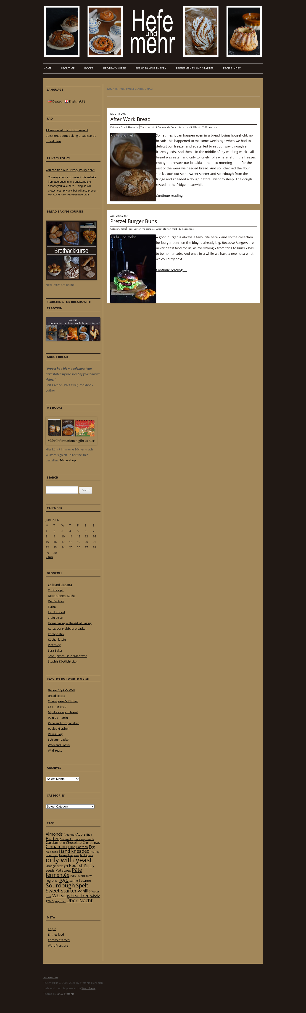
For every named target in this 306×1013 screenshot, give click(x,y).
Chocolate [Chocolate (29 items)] (74, 842)
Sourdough (164, 127)
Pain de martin (58, 718)
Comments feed (59, 940)
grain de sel (55, 618)
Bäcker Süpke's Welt (61, 690)
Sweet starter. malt (181, 127)
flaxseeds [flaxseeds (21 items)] (52, 852)
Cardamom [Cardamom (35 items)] (55, 842)
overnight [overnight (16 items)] (62, 866)
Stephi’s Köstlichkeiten (63, 661)
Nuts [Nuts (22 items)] (83, 855)
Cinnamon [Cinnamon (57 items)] (56, 847)
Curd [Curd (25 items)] (71, 847)
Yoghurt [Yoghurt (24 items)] (60, 901)
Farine (52, 607)
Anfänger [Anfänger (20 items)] (70, 835)
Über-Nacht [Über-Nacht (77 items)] (79, 900)
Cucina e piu (56, 590)
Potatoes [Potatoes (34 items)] (63, 870)
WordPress (88, 988)
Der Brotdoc (56, 601)
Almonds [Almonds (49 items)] (54, 834)
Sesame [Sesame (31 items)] (85, 880)
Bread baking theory (150, 68)
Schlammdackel (58, 739)
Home (47, 68)
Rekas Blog (55, 734)
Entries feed (56, 934)
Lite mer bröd (57, 707)
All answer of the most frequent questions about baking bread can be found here (71, 135)
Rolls (123, 228)
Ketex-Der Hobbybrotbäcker (67, 628)
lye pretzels (148, 228)
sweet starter (199, 173)
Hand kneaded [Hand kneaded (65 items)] (74, 851)
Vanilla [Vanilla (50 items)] (84, 891)
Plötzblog (54, 645)
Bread (124, 127)
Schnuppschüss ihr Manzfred (67, 656)
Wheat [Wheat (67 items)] (59, 895)
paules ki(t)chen (58, 728)
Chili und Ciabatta (60, 585)
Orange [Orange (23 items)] (51, 866)
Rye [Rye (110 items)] (64, 879)
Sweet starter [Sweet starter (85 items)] (61, 890)
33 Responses (209, 127)
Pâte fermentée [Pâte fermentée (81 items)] (64, 872)
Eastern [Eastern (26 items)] (82, 847)
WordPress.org (58, 945)
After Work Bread (130, 119)
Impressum (50, 977)
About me (68, 68)
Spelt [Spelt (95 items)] (82, 885)
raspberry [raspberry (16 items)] (86, 875)
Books (88, 68)
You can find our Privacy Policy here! (70, 170)
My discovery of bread (63, 712)
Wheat (196, 127)
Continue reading (171, 195)
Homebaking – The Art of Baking (70, 623)
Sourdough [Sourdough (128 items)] (60, 885)
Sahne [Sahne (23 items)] (73, 881)
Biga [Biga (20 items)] (89, 835)
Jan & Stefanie (65, 994)
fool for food (56, 612)
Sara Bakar (55, 650)
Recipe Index (232, 68)
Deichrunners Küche (61, 596)
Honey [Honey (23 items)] (95, 852)
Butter (137, 228)
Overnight (133, 127)
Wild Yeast (55, 750)
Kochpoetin (56, 634)
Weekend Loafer (59, 745)
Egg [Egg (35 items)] (92, 846)
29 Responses (186, 228)
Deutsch (55, 101)
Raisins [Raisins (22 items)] (75, 876)
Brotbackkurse (114, 68)
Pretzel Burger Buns (133, 221)
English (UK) (75, 101)
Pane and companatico (63, 723)
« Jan (49, 557)
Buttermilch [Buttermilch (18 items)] (67, 839)
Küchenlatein (57, 639)
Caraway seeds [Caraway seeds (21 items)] (84, 839)
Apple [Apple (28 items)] (80, 834)
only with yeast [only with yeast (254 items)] (69, 859)
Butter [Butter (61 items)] (52, 838)
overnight (152, 127)
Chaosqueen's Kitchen (63, 701)
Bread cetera (56, 696)
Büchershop (67, 460)
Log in (52, 929)
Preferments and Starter (195, 68)
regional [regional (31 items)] (52, 880)
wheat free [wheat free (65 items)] (78, 895)
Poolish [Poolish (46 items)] (76, 865)
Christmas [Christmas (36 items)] (91, 842)
